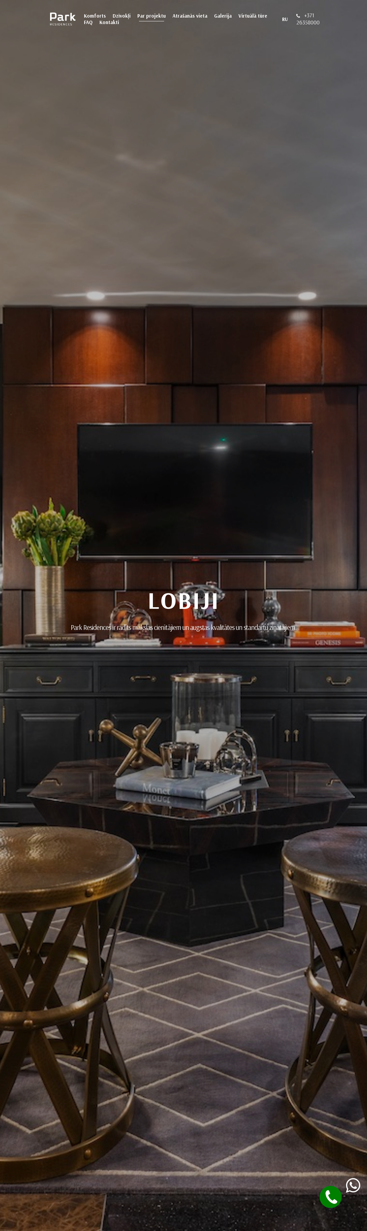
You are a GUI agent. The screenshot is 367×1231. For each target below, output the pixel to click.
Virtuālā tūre (252, 16)
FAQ (88, 22)
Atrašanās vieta (190, 16)
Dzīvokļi (122, 16)
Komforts (95, 16)
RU (285, 19)
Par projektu (151, 16)
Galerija (223, 16)
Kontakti (109, 22)
